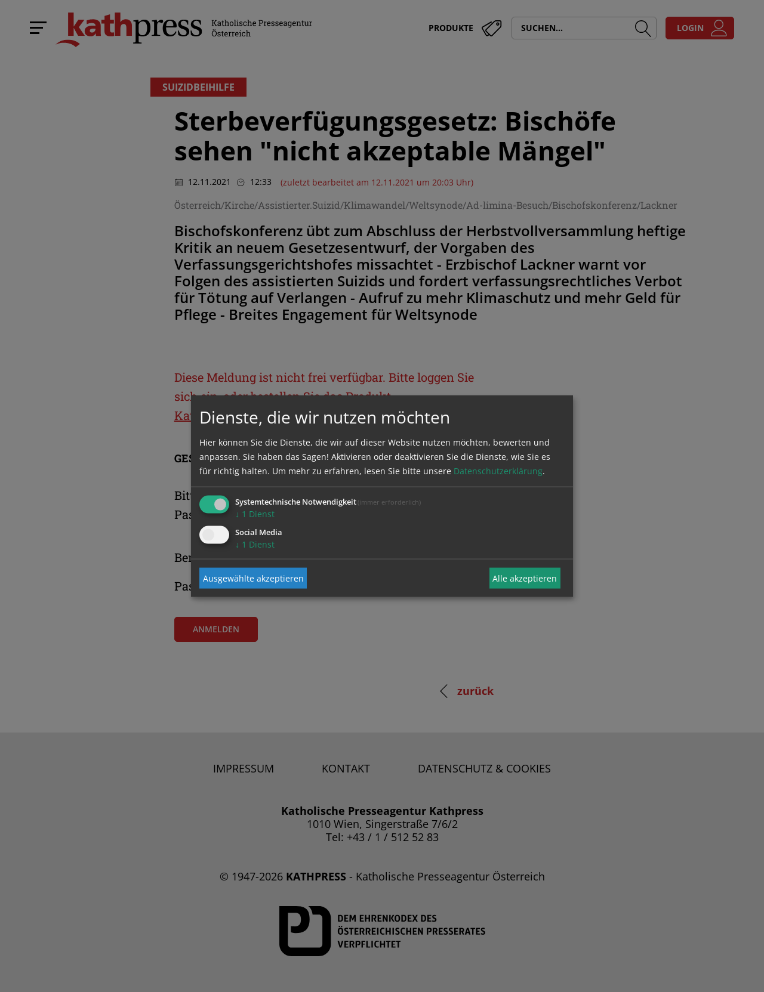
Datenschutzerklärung (498, 471)
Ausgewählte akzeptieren (253, 577)
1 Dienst (255, 514)
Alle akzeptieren (524, 577)
